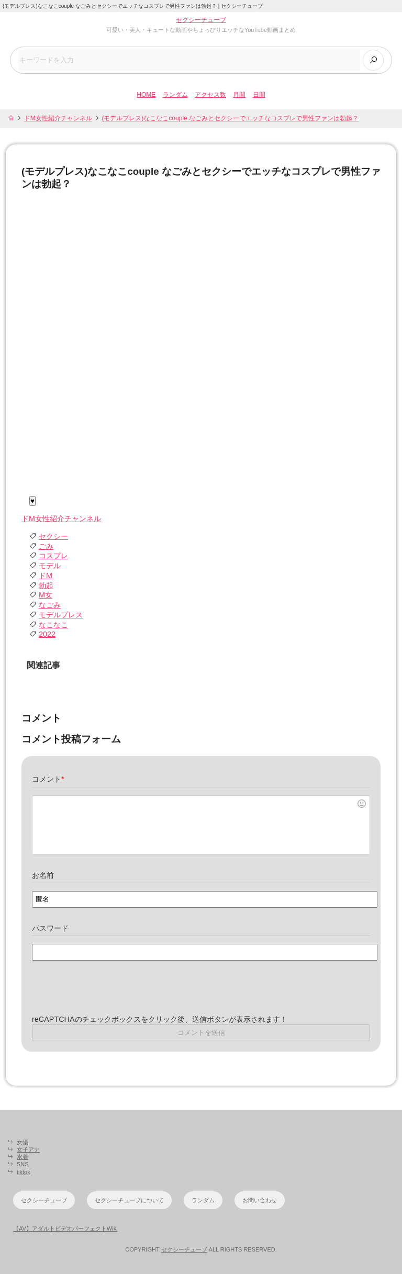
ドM (45, 575)
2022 (47, 634)
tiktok (23, 1172)
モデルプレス (61, 615)
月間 (239, 94)
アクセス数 (210, 94)
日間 (259, 94)
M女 (45, 595)
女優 (22, 1142)
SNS (23, 1164)
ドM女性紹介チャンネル (58, 118)
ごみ (46, 546)
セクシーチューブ (201, 20)
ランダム (175, 94)
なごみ (50, 605)
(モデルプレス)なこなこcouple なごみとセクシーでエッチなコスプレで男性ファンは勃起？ (230, 118)
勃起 (46, 585)
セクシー (53, 536)
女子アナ (28, 1149)
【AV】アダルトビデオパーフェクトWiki (65, 1228)
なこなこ (53, 625)
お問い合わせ (259, 1200)
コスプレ (53, 555)
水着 (22, 1157)
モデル (50, 565)
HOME (146, 94)
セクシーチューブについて (129, 1200)
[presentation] (111, 994)
